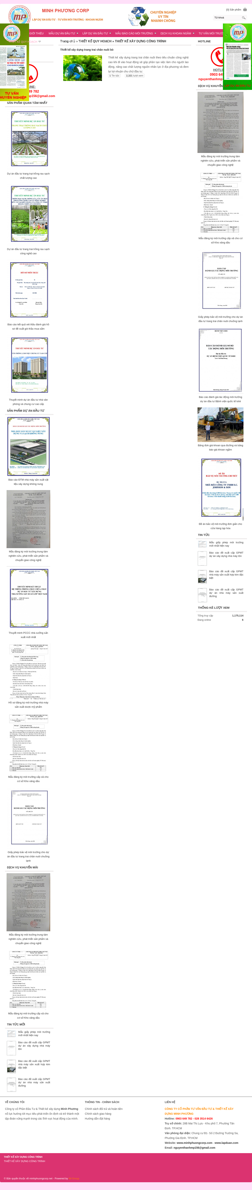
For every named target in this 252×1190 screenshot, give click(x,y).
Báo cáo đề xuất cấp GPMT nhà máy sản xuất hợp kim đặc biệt (226, 574)
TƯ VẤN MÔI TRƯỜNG (213, 33)
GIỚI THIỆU (36, 33)
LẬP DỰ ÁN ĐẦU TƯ (97, 33)
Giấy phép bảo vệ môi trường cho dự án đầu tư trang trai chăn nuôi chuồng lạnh (28, 856)
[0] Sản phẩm (233, 9)
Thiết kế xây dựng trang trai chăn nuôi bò (87, 49)
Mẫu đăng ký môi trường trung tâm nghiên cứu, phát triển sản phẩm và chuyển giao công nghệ (220, 160)
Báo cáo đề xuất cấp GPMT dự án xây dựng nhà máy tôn (34, 1045)
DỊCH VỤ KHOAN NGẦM (178, 33)
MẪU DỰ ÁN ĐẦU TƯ (63, 33)
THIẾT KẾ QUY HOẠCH (25, 41)
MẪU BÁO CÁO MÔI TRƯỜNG (135, 33)
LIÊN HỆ (76, 41)
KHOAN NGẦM (56, 41)
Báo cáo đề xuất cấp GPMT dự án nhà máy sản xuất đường (226, 593)
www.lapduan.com (226, 1142)
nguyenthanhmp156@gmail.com (194, 1147)
